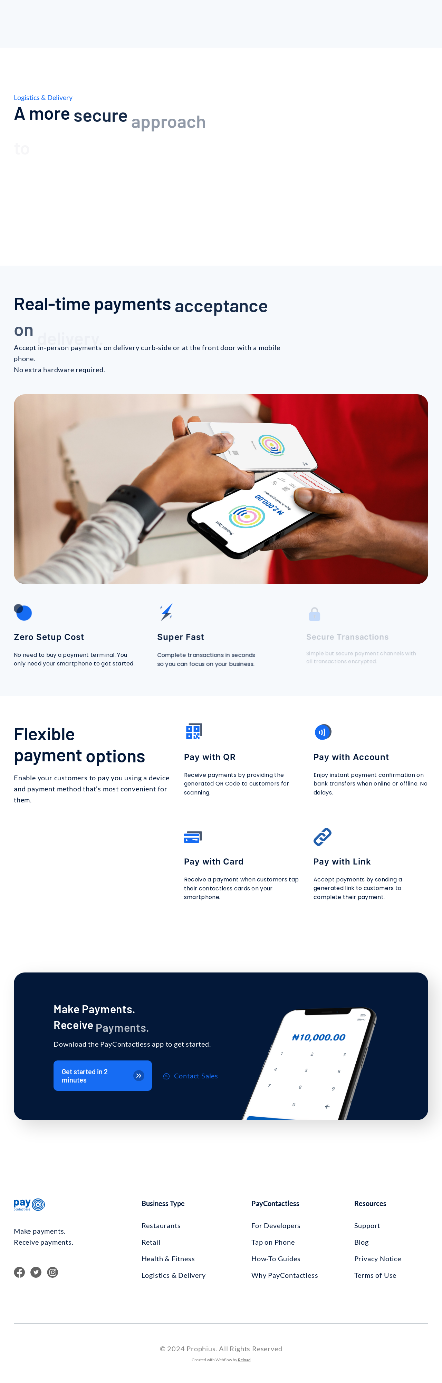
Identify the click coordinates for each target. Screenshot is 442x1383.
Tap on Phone (273, 1242)
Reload (244, 1359)
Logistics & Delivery (174, 1275)
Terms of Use (375, 1275)
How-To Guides (275, 1258)
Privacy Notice (377, 1258)
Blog (361, 1242)
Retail (151, 1242)
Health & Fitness (168, 1258)
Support (367, 1225)
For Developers (276, 1225)
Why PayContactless (284, 1275)
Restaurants (161, 1225)
